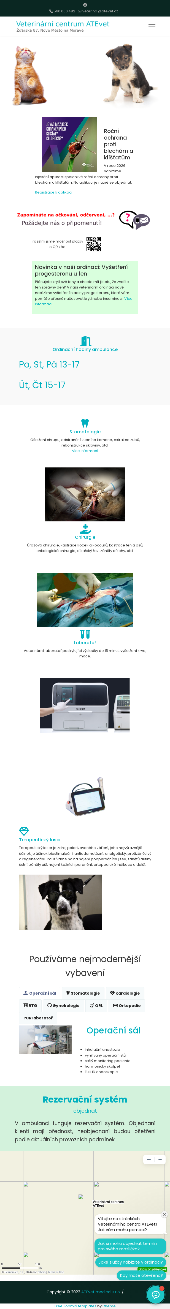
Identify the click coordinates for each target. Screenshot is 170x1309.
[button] (155, 1294)
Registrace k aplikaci (53, 192)
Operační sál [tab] (39, 993)
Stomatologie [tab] (83, 993)
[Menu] (152, 26)
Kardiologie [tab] (125, 993)
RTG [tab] (30, 1005)
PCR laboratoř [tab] (38, 1018)
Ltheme (109, 1306)
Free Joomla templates (75, 1306)
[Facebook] (85, 5)
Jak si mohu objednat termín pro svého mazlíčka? (127, 1246)
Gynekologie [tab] (63, 1005)
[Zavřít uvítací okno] (164, 1214)
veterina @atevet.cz (100, 11)
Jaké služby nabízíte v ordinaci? (131, 1262)
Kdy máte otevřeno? (141, 1275)
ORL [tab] (96, 1005)
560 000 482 (64, 11)
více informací (85, 450)
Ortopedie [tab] (127, 1005)
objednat (85, 1111)
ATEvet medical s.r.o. (101, 1292)
